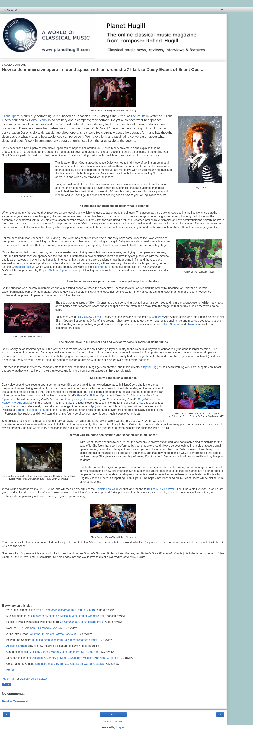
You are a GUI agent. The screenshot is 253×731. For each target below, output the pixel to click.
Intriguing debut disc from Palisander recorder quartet (64, 639)
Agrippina (96, 406)
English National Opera (53, 270)
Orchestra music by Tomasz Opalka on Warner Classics (69, 663)
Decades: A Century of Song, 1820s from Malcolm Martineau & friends (75, 657)
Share (6, 684)
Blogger (120, 727)
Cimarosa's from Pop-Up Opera (62, 609)
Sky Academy (155, 316)
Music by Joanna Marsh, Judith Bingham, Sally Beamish (64, 651)
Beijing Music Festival (160, 488)
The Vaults (138, 116)
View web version (113, 721)
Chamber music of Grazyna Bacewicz (53, 633)
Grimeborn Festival (23, 266)
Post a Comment (15, 701)
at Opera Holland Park (81, 621)
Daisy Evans (38, 120)
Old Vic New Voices (89, 316)
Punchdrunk (100, 266)
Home (10, 669)
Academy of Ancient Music (18, 402)
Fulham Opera (99, 395)
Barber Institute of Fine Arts (32, 409)
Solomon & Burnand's (43, 627)
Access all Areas (16, 645)
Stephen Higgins (151, 367)
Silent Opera (11, 116)
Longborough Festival (80, 399)
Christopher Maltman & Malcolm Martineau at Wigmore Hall (67, 615)
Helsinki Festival (106, 488)
